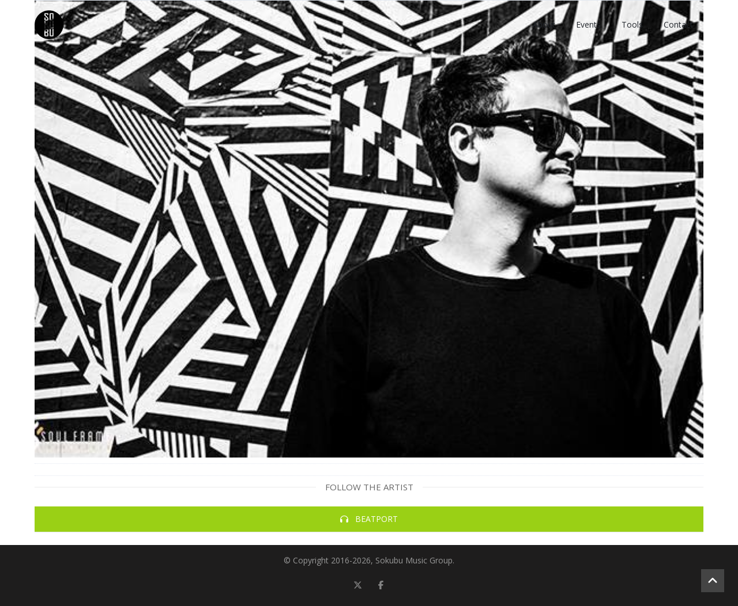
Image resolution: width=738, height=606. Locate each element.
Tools (632, 24)
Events (588, 24)
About (544, 24)
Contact (678, 24)
